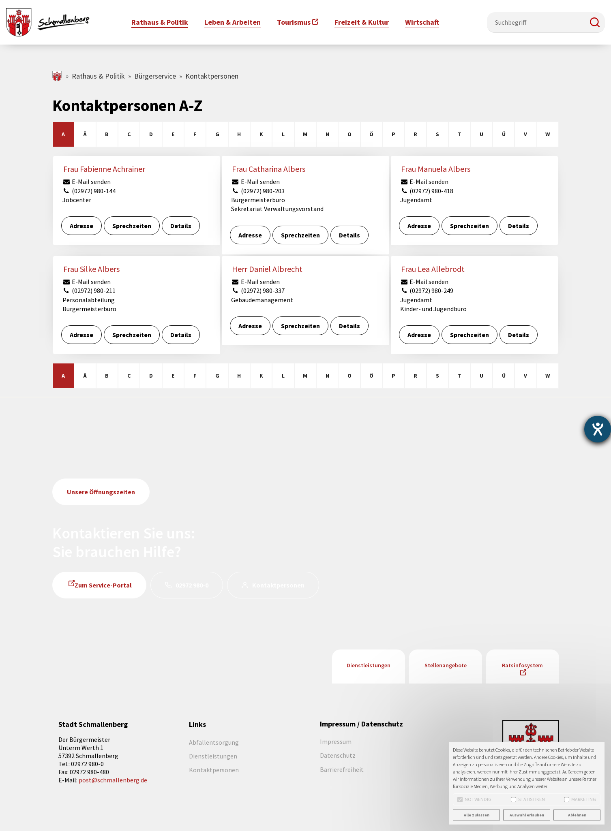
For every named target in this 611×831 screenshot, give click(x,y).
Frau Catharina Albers (268, 169)
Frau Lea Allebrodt (433, 269)
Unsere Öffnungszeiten (101, 492)
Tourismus (294, 22)
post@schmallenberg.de (113, 780)
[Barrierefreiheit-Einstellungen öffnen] (597, 429)
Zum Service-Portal (103, 585)
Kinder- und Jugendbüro (433, 309)
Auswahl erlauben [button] (527, 815)
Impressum (336, 741)
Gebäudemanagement (262, 300)
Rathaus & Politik (98, 76)
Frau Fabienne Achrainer (104, 169)
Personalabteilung (88, 300)
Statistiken (528, 799)
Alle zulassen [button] (476, 815)
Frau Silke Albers (91, 269)
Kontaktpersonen (278, 585)
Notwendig (474, 799)
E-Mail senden (86, 181)
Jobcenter (76, 200)
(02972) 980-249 (427, 290)
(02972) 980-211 (89, 290)
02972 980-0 (192, 585)
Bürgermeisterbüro (258, 200)
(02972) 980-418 (427, 191)
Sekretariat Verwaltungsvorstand (277, 209)
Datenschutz (338, 755)
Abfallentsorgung (214, 742)
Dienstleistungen (368, 665)
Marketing (580, 799)
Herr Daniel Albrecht (267, 269)
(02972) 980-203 (258, 191)
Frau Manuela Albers (435, 169)
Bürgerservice (155, 76)
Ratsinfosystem (522, 665)
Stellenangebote (445, 665)
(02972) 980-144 (89, 191)
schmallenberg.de (57, 76)
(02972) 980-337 (258, 290)
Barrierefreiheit (342, 769)
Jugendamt (416, 200)
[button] (595, 22)
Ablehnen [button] (577, 815)
